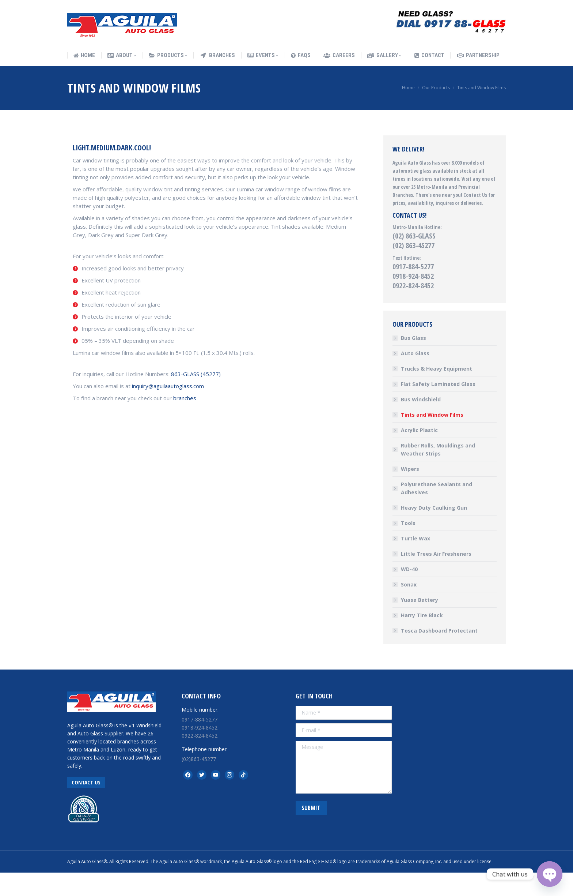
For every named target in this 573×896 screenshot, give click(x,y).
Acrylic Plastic (419, 453)
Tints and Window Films (432, 438)
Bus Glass (413, 361)
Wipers (410, 492)
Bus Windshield (421, 422)
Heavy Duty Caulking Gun (434, 531)
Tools (408, 546)
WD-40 (409, 592)
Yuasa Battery (419, 623)
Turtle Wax (415, 561)
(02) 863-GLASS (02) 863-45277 (414, 264)
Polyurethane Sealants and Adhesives (436, 511)
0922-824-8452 (413, 309)
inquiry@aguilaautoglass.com (168, 409)
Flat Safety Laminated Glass (438, 407)
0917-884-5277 (413, 290)
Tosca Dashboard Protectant (439, 654)
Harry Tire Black (422, 638)
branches (184, 421)
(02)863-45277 (199, 782)
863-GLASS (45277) (196, 397)
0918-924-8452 (413, 299)
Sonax (409, 607)
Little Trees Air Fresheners (436, 577)
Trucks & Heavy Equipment (436, 392)
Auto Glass (415, 376)
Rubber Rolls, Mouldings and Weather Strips (438, 472)
